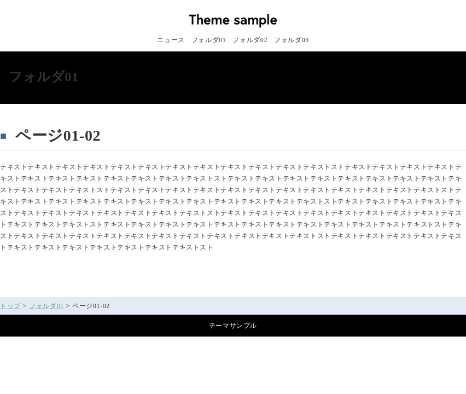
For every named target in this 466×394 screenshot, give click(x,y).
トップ (10, 306)
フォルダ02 (249, 40)
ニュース (170, 40)
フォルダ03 (291, 40)
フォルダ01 (208, 40)
